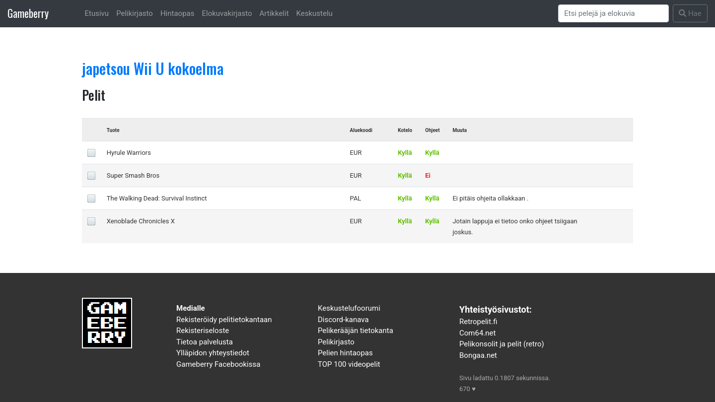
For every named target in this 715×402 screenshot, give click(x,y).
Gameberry (28, 13)
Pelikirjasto (134, 13)
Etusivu (97, 13)
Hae (690, 13)
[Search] (613, 13)
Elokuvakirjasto (227, 13)
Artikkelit (274, 13)
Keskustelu (314, 13)
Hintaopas (177, 13)
